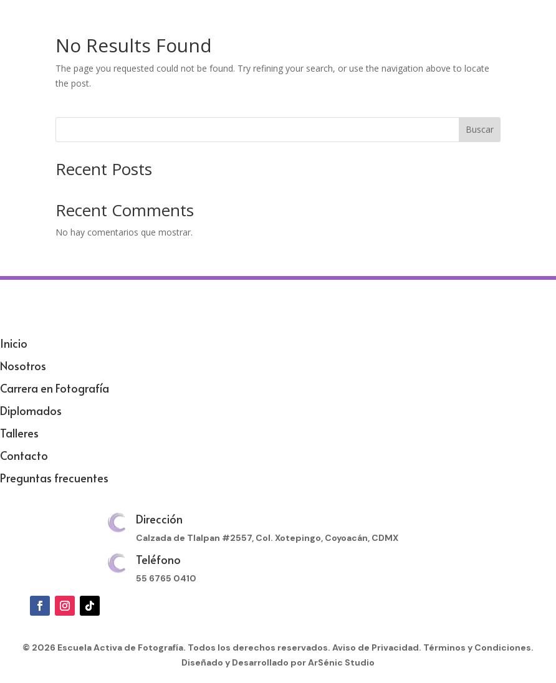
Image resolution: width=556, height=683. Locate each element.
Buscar (480, 129)
